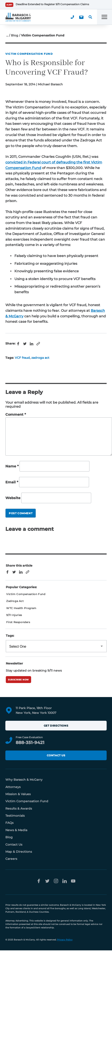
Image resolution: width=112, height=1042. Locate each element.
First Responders (18, 622)
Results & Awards (18, 808)
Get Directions (56, 725)
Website (12, 498)
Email (11, 482)
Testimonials (15, 816)
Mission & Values (18, 794)
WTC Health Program (21, 608)
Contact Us (56, 755)
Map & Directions (18, 852)
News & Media (16, 830)
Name (12, 466)
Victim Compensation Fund (29, 53)
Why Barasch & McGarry (23, 780)
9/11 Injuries (14, 615)
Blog (14, 35)
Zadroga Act (15, 601)
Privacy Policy (65, 939)
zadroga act (40, 357)
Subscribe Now (18, 679)
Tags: (10, 636)
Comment (15, 414)
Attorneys (13, 787)
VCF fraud (22, 357)
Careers (11, 859)
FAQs (9, 823)
